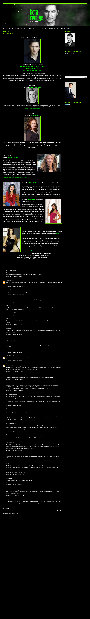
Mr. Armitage (41, 262)
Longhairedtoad (9, 289)
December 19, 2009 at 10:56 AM (15, 474)
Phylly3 (7, 363)
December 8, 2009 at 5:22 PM (14, 371)
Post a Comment (6, 508)
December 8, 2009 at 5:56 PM (14, 379)
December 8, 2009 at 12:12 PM (15, 324)
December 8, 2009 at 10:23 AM (15, 294)
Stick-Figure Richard (53, 28)
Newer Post (5, 510)
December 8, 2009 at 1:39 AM (14, 276)
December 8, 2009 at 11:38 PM (15, 405)
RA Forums (23, 28)
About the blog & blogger (33, 28)
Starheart (8, 375)
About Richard (9, 28)
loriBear (7, 305)
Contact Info (43, 28)
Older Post (59, 510)
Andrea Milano (9, 355)
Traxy (7, 318)
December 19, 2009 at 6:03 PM (15, 484)
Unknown (8, 280)
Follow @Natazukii (69, 53)
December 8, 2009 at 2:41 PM (14, 352)
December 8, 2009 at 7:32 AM (14, 286)
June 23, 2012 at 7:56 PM (13, 505)
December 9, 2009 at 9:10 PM (14, 431)
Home (2, 28)
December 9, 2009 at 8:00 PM (14, 419)
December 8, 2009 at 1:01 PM (14, 334)
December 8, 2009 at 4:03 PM (14, 360)
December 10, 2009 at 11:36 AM (15, 439)
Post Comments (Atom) (13, 513)
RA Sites (17, 28)
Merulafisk (31, 320)
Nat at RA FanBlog (10, 270)
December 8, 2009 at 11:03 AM (15, 302)
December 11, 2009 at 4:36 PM (15, 460)
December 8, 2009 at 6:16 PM (14, 390)
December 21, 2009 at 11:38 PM (15, 495)
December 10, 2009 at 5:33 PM (15, 450)
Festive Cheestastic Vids (65, 28)
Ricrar (7, 383)
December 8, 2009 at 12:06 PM (15, 315)
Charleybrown (9, 408)
